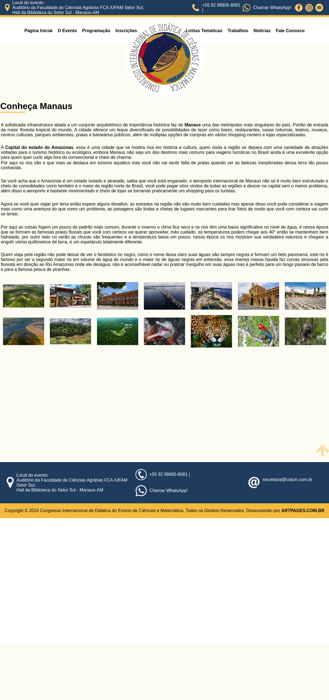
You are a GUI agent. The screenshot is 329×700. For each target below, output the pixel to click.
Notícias (262, 30)
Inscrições (126, 30)
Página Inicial (38, 30)
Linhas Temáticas (204, 30)
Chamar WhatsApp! (272, 7)
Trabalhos (238, 30)
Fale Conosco (290, 30)
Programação (96, 30)
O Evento (67, 30)
